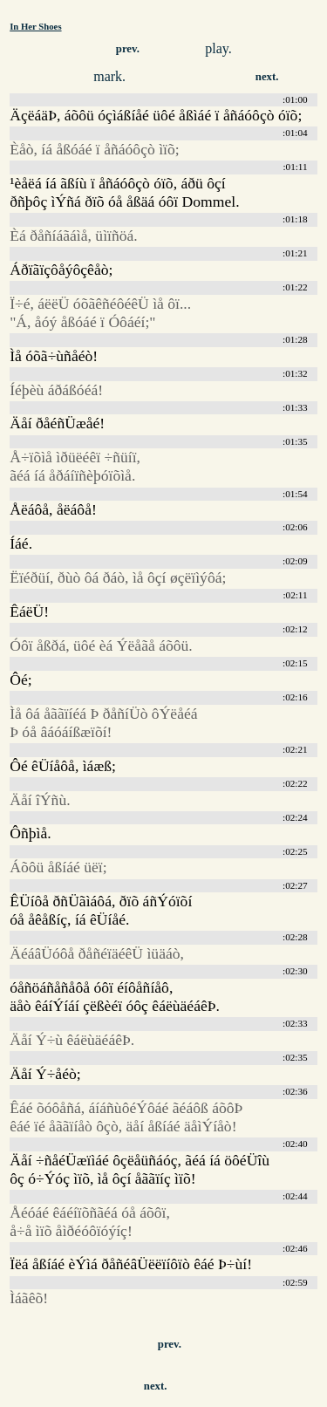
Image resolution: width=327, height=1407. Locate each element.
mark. (109, 76)
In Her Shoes (35, 26)
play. (218, 48)
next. (267, 77)
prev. (128, 49)
